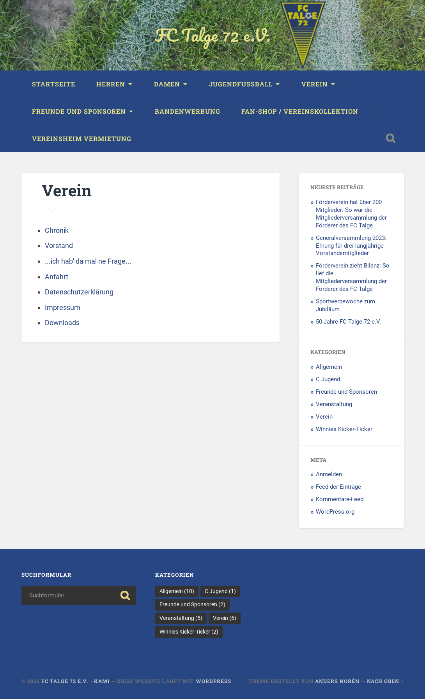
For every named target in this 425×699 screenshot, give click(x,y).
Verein (314, 84)
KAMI (102, 681)
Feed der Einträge (338, 486)
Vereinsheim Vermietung (81, 138)
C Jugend (328, 379)
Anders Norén (337, 681)
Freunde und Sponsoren (79, 111)
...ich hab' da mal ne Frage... (88, 261)
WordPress (213, 681)
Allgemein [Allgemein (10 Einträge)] (176, 591)
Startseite (53, 84)
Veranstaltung (334, 404)
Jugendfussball (241, 84)
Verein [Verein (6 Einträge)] (224, 618)
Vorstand (59, 245)
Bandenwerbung (187, 111)
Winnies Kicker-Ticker (344, 429)
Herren (110, 84)
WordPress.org (335, 511)
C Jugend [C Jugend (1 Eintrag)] (220, 591)
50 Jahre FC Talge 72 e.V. (348, 321)
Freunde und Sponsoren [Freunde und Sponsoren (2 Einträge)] (192, 604)
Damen (167, 84)
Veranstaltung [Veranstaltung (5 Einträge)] (180, 618)
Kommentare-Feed (339, 499)
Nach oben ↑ (385, 681)
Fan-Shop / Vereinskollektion (299, 111)
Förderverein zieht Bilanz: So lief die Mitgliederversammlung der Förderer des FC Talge (353, 277)
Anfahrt (56, 277)
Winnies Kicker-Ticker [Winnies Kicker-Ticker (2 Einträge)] (188, 632)
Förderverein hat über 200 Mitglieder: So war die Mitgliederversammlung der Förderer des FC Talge (351, 214)
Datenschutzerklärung (79, 292)
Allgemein (329, 366)
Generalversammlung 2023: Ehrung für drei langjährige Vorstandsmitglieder (351, 245)
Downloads (62, 323)
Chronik (57, 230)
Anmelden (329, 474)
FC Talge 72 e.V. (213, 35)
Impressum (62, 307)
